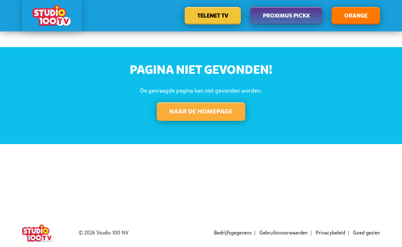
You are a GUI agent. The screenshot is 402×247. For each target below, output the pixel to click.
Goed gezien (366, 233)
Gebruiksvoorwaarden (283, 233)
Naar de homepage (201, 112)
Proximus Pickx (286, 16)
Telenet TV (212, 16)
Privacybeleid (330, 233)
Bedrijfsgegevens (233, 233)
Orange (355, 16)
